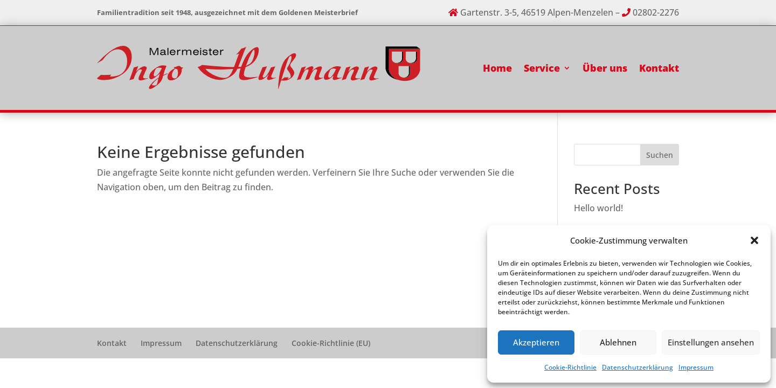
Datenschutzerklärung (637, 367)
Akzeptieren (536, 342)
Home (497, 67)
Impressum (695, 367)
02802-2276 (656, 12)
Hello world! (598, 208)
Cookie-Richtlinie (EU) (331, 343)
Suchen (659, 155)
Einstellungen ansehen (711, 342)
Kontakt (659, 67)
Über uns (605, 67)
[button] (754, 240)
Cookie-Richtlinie (570, 367)
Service (542, 67)
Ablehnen (618, 342)
